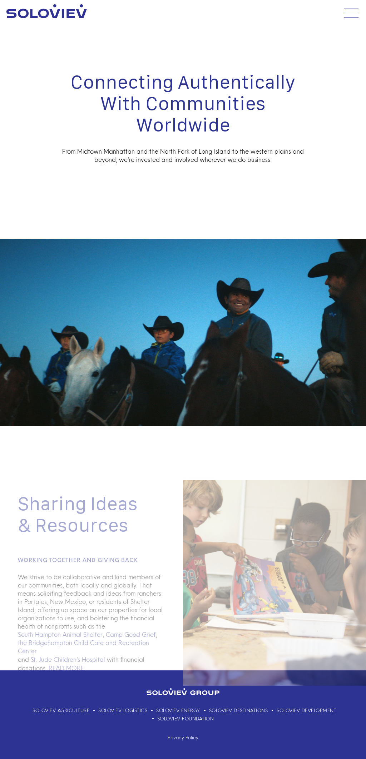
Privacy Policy (183, 737)
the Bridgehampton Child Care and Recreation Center (83, 657)
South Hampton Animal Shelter (60, 644)
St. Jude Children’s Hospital (68, 669)
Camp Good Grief (131, 644)
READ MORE (66, 678)
